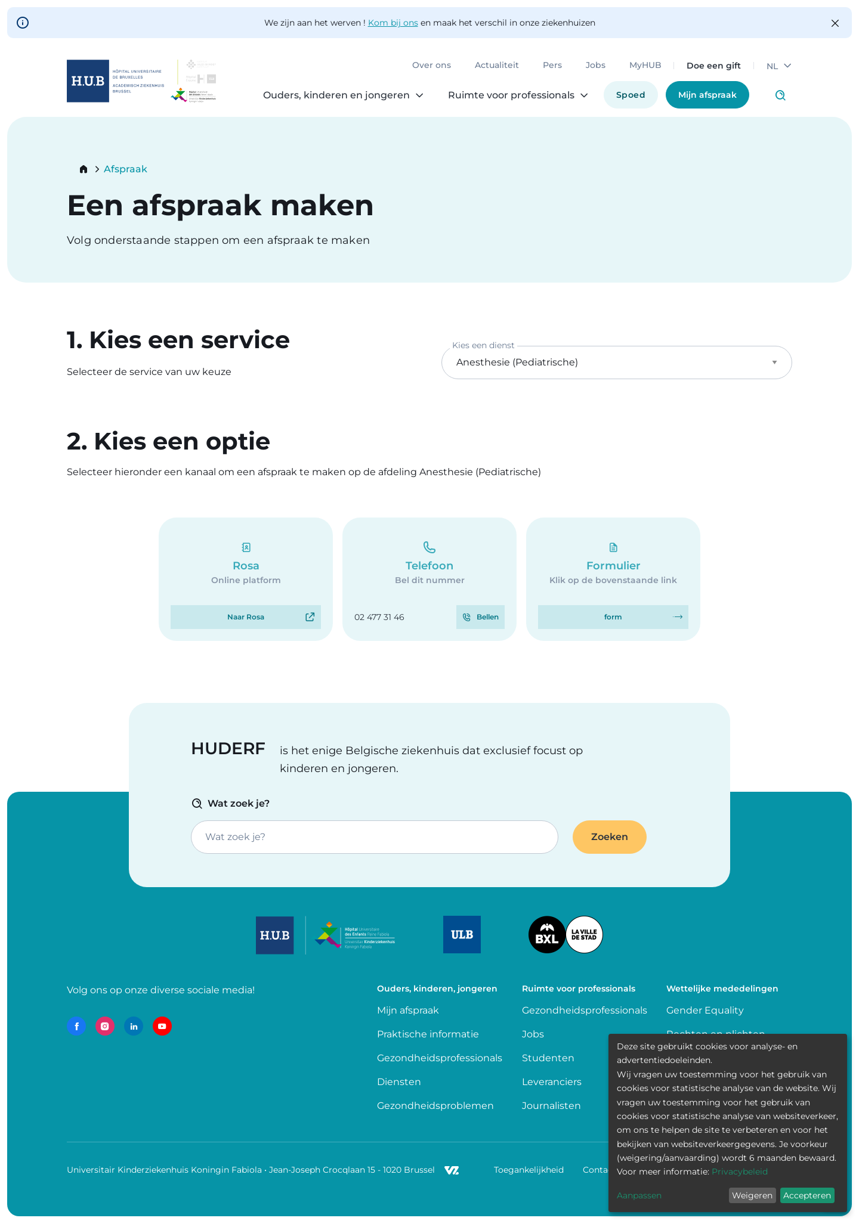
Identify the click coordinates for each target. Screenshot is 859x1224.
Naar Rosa (245, 616)
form (613, 616)
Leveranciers (552, 1081)
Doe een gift (714, 65)
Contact (599, 1169)
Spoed (630, 94)
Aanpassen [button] (639, 1195)
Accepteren (807, 1195)
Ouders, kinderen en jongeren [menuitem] (336, 95)
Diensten (399, 1081)
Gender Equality (705, 1010)
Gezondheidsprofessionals (439, 1058)
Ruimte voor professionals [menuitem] (511, 95)
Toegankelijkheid (529, 1169)
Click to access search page (780, 95)
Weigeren (752, 1195)
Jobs (595, 65)
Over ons (431, 65)
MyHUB (645, 65)
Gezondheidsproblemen (435, 1105)
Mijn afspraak (707, 94)
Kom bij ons (393, 22)
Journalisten (551, 1105)
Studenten (548, 1058)
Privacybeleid (740, 1171)
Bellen (488, 616)
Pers (552, 65)
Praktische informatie (429, 1034)
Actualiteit (497, 65)
